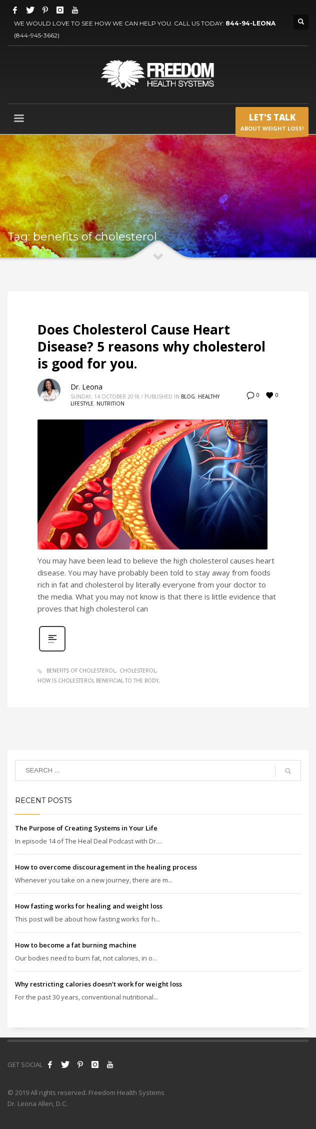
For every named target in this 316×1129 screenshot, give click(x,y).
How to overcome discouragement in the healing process (106, 867)
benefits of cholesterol (81, 670)
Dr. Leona (86, 387)
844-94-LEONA (251, 23)
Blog (188, 396)
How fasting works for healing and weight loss (88, 906)
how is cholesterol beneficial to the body (98, 680)
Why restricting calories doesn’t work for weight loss (98, 984)
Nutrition (110, 403)
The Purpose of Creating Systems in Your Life (86, 828)
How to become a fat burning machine (75, 945)
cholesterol (138, 670)
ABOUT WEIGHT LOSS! (272, 124)
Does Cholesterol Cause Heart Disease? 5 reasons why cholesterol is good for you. (152, 346)
